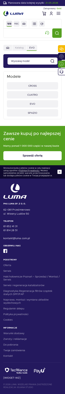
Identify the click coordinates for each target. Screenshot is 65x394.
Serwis (7, 270)
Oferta (7, 265)
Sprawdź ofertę (32, 155)
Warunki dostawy (13, 333)
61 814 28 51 (10, 230)
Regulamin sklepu (13, 308)
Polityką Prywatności (29, 170)
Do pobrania (10, 344)
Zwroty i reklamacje (15, 338)
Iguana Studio (25, 387)
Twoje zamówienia (14, 350)
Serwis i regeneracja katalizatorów (23, 285)
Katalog (19, 47)
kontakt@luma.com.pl (16, 238)
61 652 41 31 (10, 226)
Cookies (8, 319)
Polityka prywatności (15, 314)
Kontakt (8, 355)
